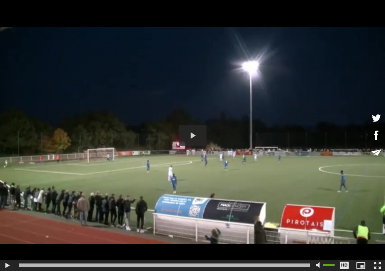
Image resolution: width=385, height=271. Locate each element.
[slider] (164, 265)
